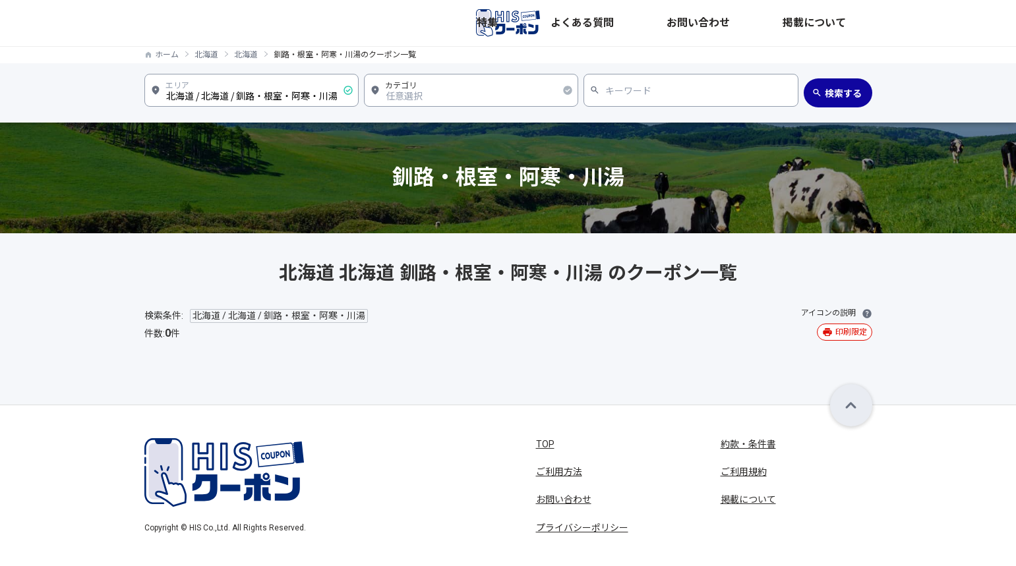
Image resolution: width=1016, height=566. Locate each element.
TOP (545, 444)
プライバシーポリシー (582, 528)
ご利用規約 (744, 472)
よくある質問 (702, 23)
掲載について (844, 23)
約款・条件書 (748, 444)
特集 (649, 23)
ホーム (167, 54)
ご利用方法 (559, 472)
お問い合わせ (773, 23)
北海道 (206, 54)
